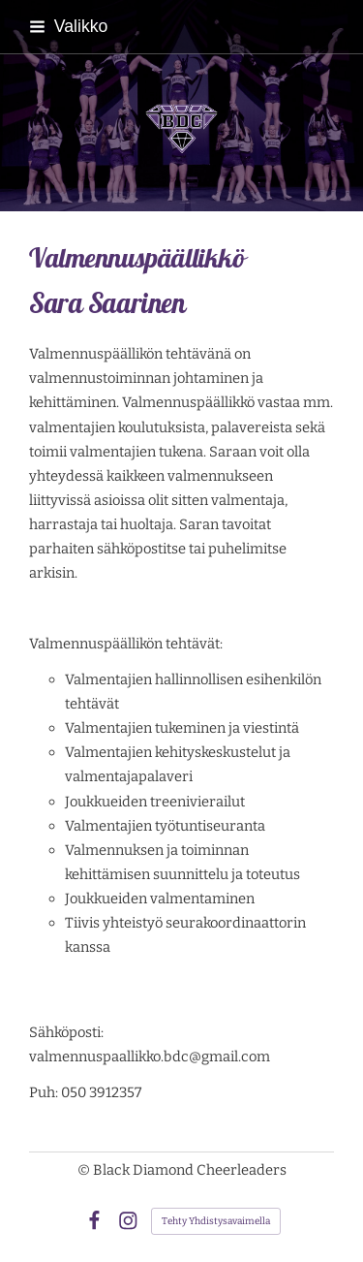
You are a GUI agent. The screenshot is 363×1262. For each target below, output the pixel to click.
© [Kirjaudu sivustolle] (85, 1170)
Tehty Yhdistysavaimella (216, 1221)
